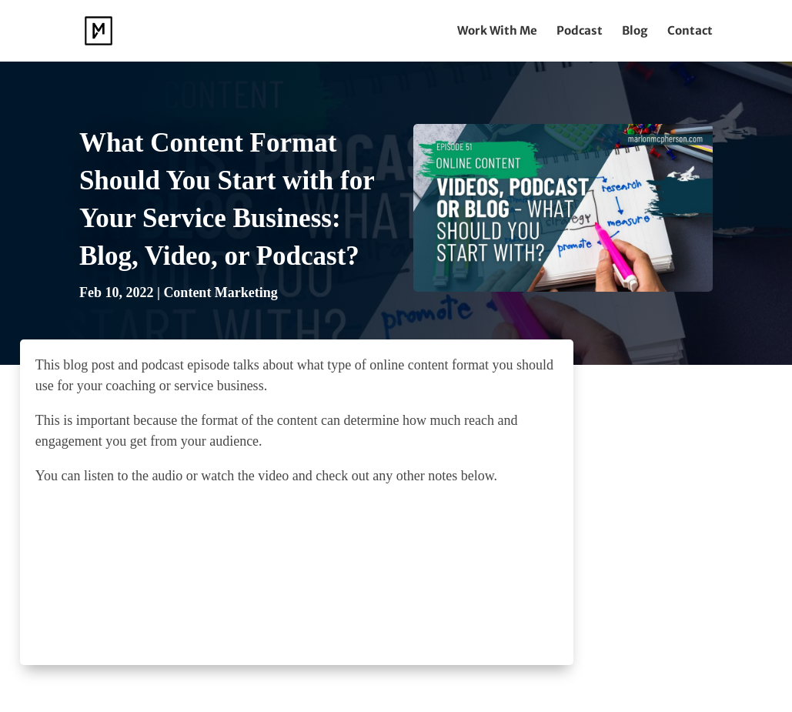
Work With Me (497, 31)
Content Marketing (220, 292)
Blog (635, 31)
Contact (690, 31)
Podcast (579, 31)
